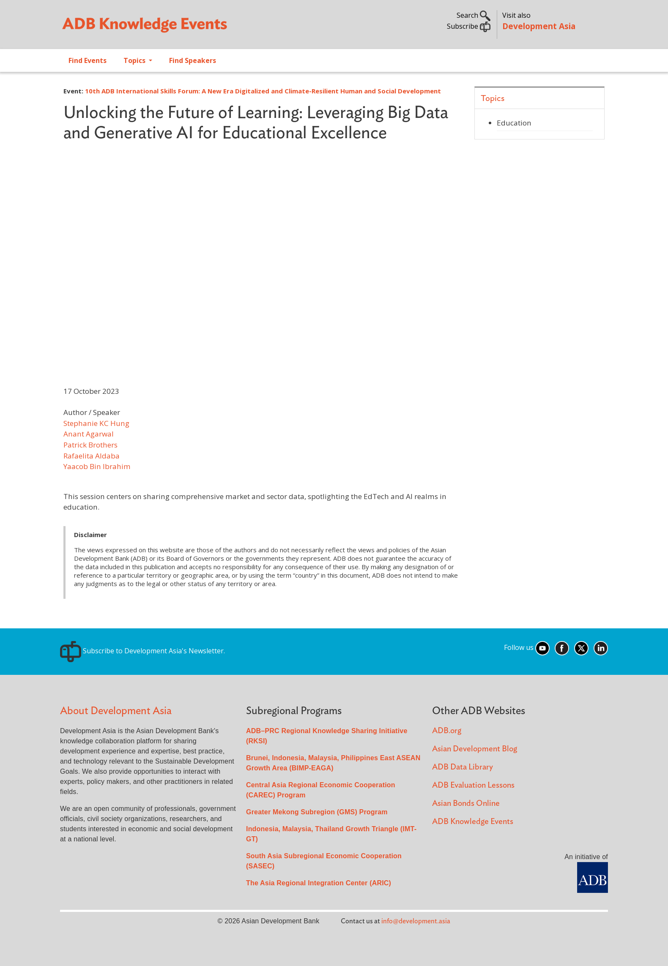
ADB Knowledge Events (472, 822)
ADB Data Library (462, 767)
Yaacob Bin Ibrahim (97, 466)
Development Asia (538, 26)
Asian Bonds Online (466, 804)
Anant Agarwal (88, 434)
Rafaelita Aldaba (91, 456)
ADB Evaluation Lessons (473, 785)
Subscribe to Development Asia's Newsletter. (142, 650)
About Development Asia (116, 711)
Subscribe (468, 26)
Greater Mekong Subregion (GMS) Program (317, 812)
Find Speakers (192, 60)
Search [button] (473, 15)
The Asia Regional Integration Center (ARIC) (318, 883)
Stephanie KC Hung (96, 423)
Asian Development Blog (474, 749)
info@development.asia (415, 921)
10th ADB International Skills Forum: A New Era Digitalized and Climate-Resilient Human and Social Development (263, 91)
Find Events (87, 60)
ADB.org (446, 731)
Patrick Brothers (90, 445)
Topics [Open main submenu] (135, 60)
